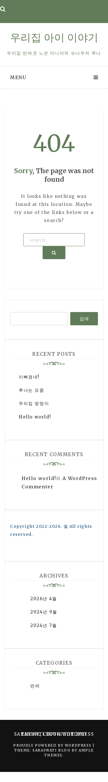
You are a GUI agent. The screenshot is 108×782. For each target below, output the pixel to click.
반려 (35, 686)
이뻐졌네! (29, 377)
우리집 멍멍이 (34, 403)
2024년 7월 (43, 625)
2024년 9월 (43, 612)
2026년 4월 (43, 598)
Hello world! (35, 417)
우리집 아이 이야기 (54, 37)
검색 (84, 319)
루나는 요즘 (31, 390)
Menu (18, 77)
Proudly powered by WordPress (52, 745)
